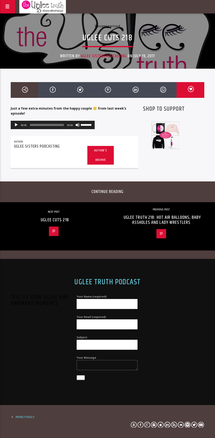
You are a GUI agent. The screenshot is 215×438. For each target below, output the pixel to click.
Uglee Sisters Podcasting (104, 56)
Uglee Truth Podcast (107, 282)
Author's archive (100, 155)
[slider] (47, 125)
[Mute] (77, 125)
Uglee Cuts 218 (55, 220)
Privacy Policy (25, 417)
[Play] (16, 125)
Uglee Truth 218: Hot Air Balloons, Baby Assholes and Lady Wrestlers (162, 220)
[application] (53, 125)
